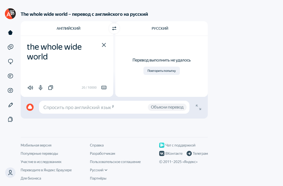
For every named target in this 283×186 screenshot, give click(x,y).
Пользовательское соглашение (115, 162)
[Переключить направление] (114, 28)
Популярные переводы (39, 153)
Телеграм (197, 153)
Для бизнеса (31, 178)
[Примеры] (10, 47)
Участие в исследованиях (41, 162)
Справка (97, 145)
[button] (104, 45)
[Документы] (10, 76)
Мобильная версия (36, 145)
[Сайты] (10, 61)
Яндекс (190, 162)
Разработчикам (102, 153)
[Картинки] (10, 90)
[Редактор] (10, 105)
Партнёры (98, 178)
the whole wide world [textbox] (55, 51)
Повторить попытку (162, 71)
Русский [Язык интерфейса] (99, 170)
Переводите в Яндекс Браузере (46, 170)
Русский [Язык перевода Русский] (160, 28)
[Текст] (10, 32)
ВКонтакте (170, 153)
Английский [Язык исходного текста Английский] (68, 28)
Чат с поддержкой (177, 145)
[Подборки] (10, 119)
